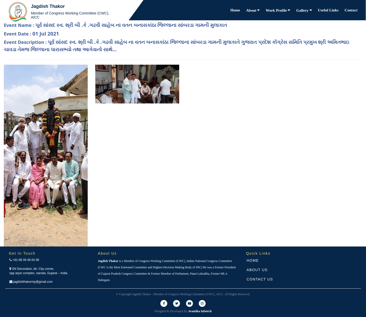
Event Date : (31, 33)
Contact (351, 10)
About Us (257, 270)
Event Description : (176, 46)
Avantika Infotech (199, 311)
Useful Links (328, 10)
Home (235, 10)
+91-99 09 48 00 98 (24, 260)
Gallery (302, 10)
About (251, 10)
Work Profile (277, 10)
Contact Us (260, 279)
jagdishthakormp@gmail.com (31, 282)
